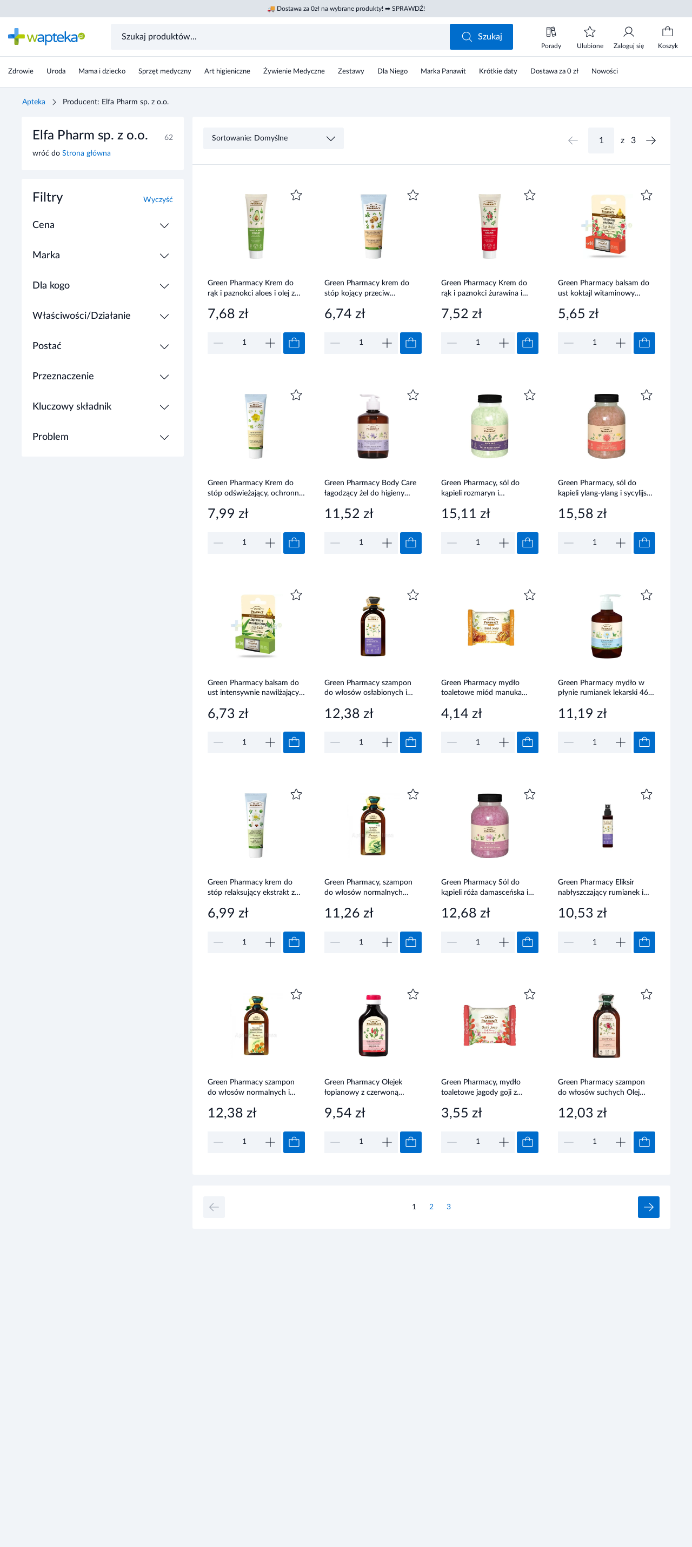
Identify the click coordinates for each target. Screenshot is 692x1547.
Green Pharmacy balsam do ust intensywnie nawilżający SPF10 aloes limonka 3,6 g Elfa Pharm (253, 689)
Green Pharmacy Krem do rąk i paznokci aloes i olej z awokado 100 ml (251, 289)
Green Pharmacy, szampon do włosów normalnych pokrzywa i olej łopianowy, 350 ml (368, 888)
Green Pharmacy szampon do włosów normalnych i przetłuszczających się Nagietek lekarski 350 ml (251, 1088)
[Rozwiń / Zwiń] (164, 225)
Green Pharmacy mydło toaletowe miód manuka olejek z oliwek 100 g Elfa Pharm (482, 689)
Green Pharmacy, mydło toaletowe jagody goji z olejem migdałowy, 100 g (482, 1088)
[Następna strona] (651, 140)
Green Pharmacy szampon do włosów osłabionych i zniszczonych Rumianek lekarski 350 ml (367, 689)
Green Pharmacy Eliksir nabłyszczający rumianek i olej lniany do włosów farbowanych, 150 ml (600, 888)
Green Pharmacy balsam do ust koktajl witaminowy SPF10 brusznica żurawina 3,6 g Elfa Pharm (603, 289)
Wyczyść (158, 200)
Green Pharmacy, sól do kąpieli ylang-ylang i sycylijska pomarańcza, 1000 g (606, 489)
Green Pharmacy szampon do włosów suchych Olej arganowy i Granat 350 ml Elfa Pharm (601, 1088)
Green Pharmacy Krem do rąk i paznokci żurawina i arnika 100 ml (484, 289)
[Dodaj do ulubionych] (296, 195)
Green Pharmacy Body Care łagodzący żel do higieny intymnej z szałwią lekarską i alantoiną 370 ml (370, 489)
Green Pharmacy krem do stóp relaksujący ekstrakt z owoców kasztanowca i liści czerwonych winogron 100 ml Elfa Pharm (253, 888)
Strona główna (86, 153)
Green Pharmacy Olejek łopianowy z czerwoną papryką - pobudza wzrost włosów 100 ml (367, 1088)
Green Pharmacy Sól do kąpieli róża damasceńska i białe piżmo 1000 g (484, 888)
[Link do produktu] (256, 270)
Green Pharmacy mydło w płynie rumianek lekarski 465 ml (605, 689)
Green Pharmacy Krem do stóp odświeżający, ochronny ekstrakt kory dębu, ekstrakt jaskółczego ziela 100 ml (255, 489)
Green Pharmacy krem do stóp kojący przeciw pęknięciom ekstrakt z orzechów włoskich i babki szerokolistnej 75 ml (368, 289)
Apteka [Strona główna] (33, 102)
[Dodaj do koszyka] (294, 343)
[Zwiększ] (270, 343)
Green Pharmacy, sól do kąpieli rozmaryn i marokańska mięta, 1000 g (485, 489)
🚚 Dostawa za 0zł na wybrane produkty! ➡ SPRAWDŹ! (346, 8)
